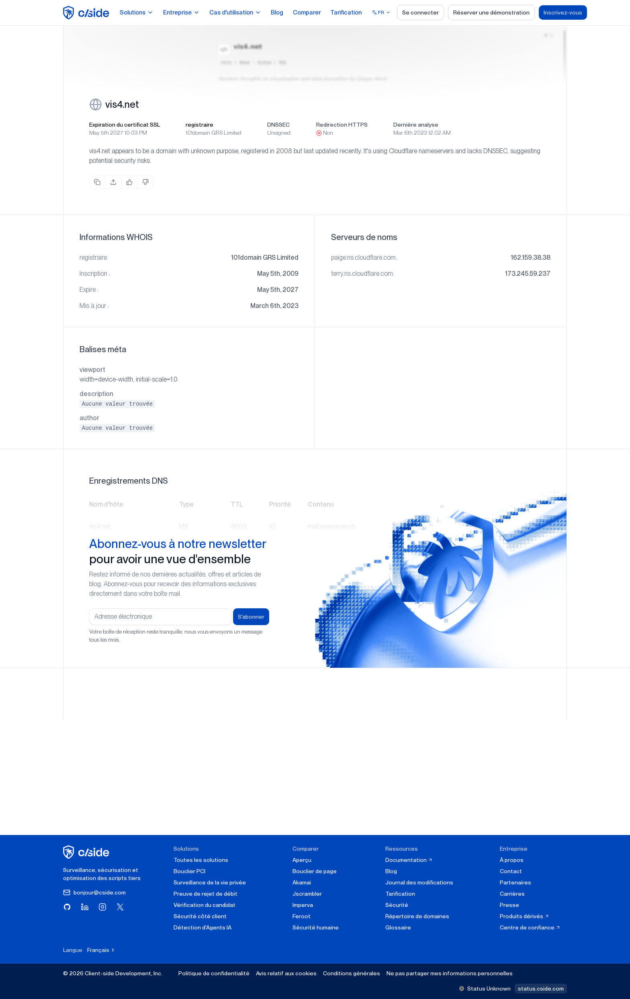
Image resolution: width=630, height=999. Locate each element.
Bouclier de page (314, 871)
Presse (509, 905)
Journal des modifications (419, 882)
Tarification (346, 12)
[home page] (87, 12)
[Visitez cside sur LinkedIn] (85, 907)
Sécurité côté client (200, 916)
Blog (277, 12)
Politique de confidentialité (214, 973)
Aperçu (301, 860)
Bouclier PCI (189, 871)
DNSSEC (278, 124)
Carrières (512, 893)
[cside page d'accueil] (87, 852)
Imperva (302, 905)
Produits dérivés (524, 916)
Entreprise (181, 12)
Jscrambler (307, 893)
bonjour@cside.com (94, 892)
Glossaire (398, 927)
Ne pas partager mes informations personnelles (450, 973)
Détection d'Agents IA (202, 927)
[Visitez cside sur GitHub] (67, 907)
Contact (511, 871)
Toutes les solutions (201, 860)
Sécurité (396, 905)
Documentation (409, 860)
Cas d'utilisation (235, 12)
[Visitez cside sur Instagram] (102, 907)
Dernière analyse (415, 124)
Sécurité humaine (315, 927)
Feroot (301, 916)
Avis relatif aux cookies (286, 973)
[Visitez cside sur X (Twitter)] (120, 907)
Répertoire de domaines (417, 916)
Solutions (136, 12)
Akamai (301, 882)
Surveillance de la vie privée (210, 882)
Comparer (307, 12)
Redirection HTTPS (342, 124)
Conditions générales (351, 973)
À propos (512, 860)
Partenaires (515, 882)
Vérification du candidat (204, 905)
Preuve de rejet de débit (205, 893)
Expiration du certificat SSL (124, 124)
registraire (199, 124)
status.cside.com (541, 988)
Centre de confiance (530, 927)
